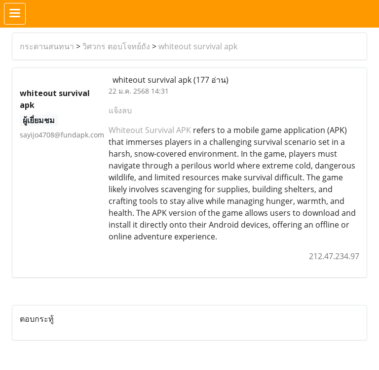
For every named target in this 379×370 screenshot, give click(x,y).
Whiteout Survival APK (150, 130)
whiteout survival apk (197, 46)
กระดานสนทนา (47, 46)
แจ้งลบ (120, 110)
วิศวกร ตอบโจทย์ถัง (116, 46)
